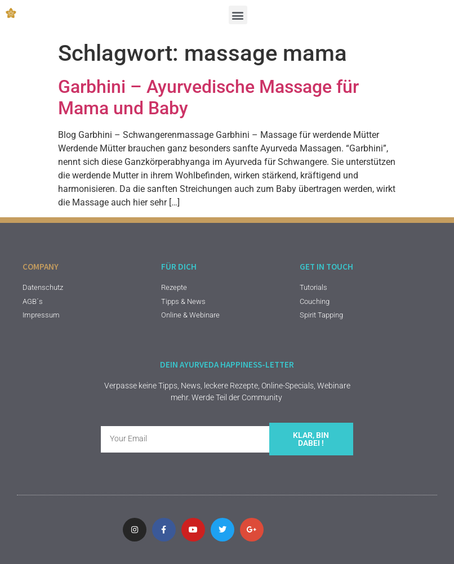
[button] (238, 15)
